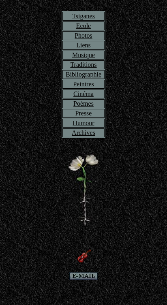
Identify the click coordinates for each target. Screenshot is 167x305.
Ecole (83, 25)
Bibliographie (83, 74)
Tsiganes (83, 16)
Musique (83, 54)
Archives (83, 132)
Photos (83, 35)
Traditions (83, 64)
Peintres (83, 84)
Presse (83, 113)
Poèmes (83, 103)
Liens (83, 45)
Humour (83, 122)
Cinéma (83, 93)
